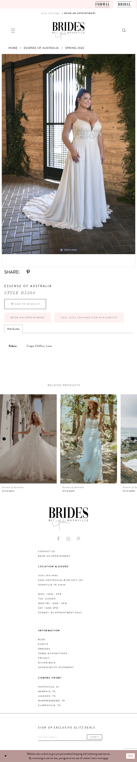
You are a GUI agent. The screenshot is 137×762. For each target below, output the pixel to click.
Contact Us (46, 551)
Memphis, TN (47, 691)
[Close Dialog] (5, 756)
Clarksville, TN (49, 705)
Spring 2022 (74, 48)
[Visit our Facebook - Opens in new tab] (58, 539)
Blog (41, 639)
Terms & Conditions (52, 653)
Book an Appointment (28, 317)
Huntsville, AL (48, 686)
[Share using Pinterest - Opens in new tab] (28, 272)
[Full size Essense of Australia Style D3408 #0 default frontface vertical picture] (68, 154)
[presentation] (28, 438)
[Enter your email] (70, 737)
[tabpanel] (68, 154)
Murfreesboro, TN (51, 700)
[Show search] (124, 30)
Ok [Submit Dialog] (130, 756)
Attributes (13, 329)
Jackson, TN (47, 696)
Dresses (44, 648)
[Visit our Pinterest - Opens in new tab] (78, 539)
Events (43, 644)
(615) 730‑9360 (48, 575)
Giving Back (47, 662)
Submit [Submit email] (94, 737)
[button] (13, 30)
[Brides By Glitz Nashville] (68, 31)
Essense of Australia (41, 48)
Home (12, 48)
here (105, 758)
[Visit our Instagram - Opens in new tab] (68, 539)
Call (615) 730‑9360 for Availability (89, 317)
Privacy (44, 658)
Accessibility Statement (56, 667)
